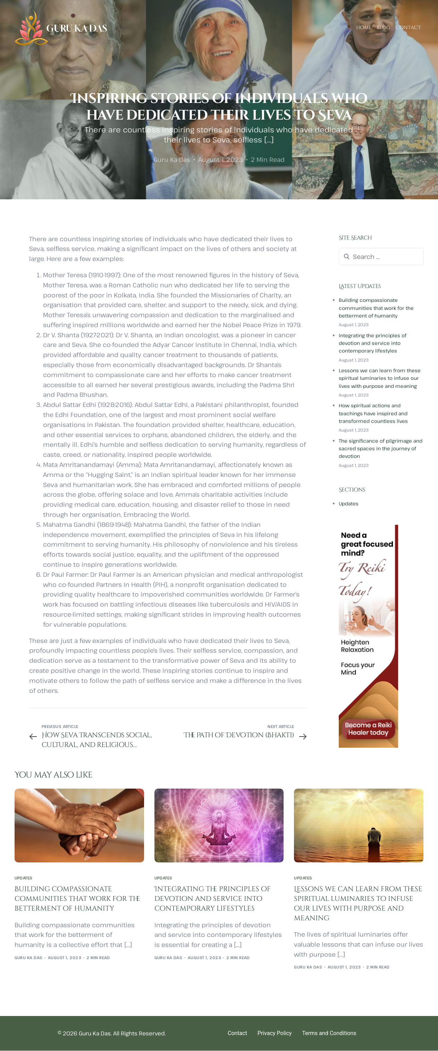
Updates (349, 503)
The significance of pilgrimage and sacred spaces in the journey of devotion (380, 448)
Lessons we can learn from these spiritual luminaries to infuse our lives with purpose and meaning (380, 378)
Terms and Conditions (329, 1033)
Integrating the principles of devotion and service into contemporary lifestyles (372, 343)
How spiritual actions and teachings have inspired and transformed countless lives (373, 413)
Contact (237, 1033)
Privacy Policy (275, 1033)
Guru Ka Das (171, 159)
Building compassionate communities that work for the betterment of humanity (376, 308)
